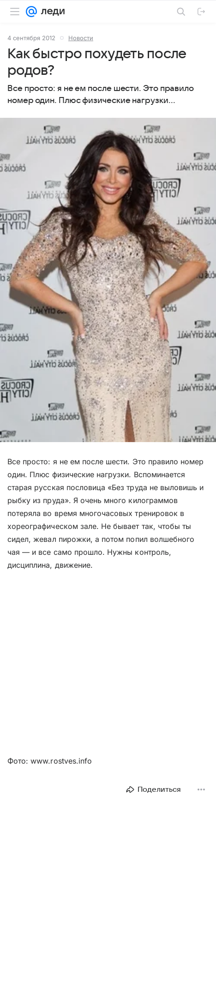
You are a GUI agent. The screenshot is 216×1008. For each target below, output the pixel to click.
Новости (80, 38)
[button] (108, 281)
